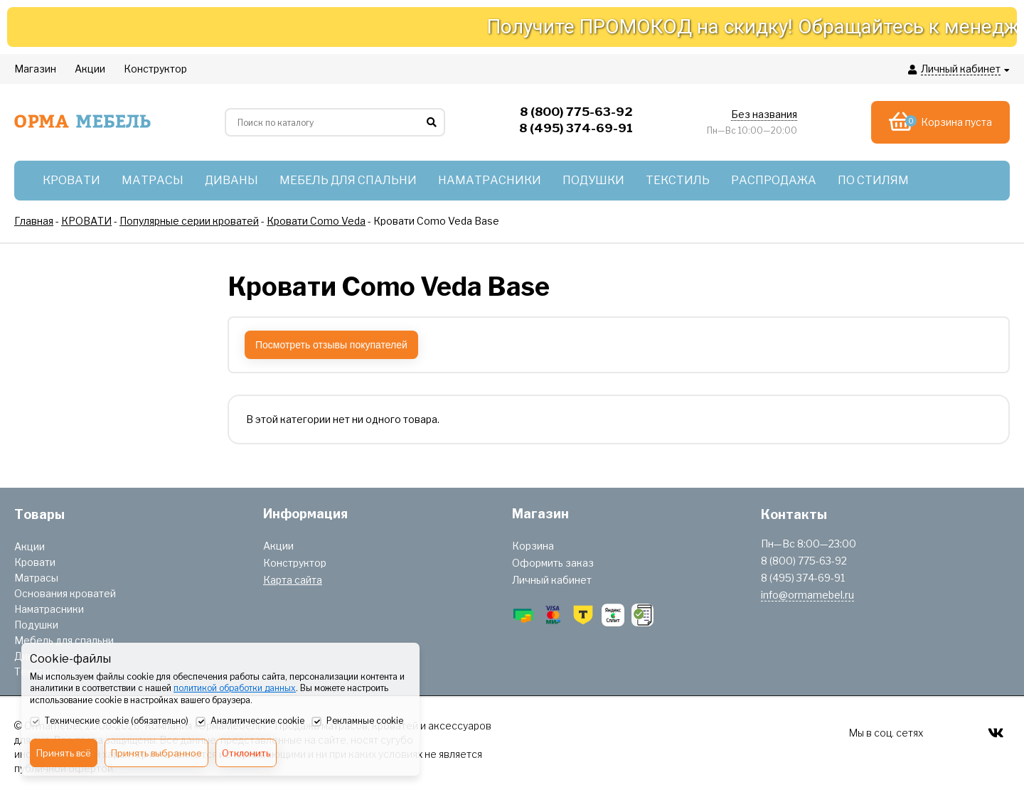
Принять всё (63, 753)
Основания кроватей (65, 593)
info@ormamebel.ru (807, 595)
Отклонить (246, 753)
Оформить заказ (553, 563)
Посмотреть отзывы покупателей (331, 345)
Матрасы (36, 578)
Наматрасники (49, 609)
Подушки (36, 625)
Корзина (533, 546)
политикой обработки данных (235, 688)
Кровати (34, 562)
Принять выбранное (156, 753)
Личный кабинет (552, 580)
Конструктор (294, 563)
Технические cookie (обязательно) (109, 722)
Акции (29, 546)
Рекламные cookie (357, 722)
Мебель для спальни (64, 640)
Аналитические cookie (250, 722)
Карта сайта (292, 580)
